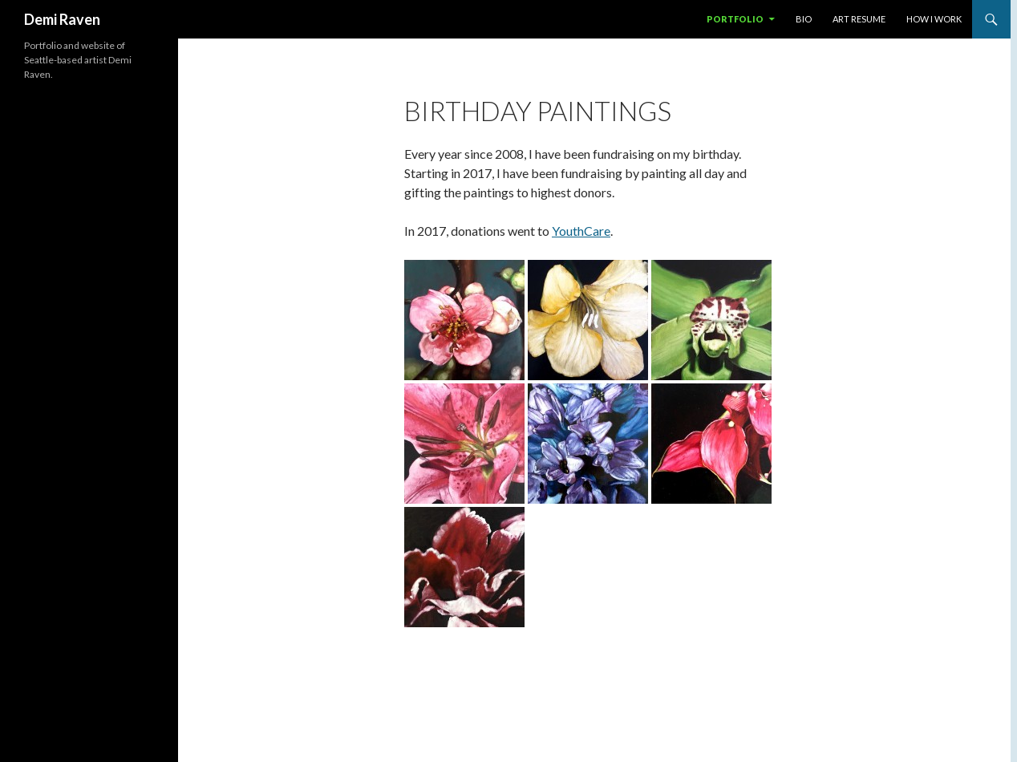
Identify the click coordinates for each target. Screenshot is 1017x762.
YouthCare (581, 230)
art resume (859, 19)
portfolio (735, 19)
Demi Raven (62, 19)
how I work (934, 19)
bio (804, 19)
